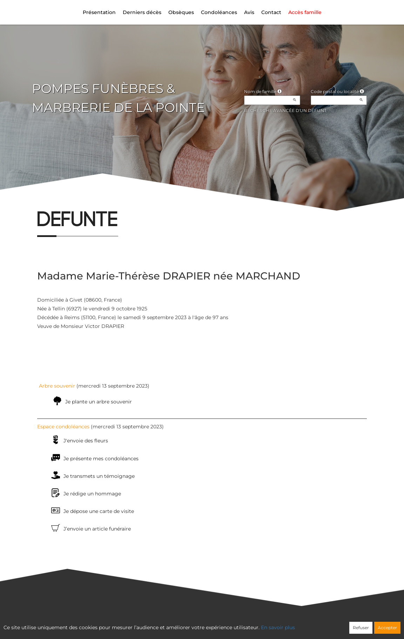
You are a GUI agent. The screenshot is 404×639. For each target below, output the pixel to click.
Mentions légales (265, 623)
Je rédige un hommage (92, 493)
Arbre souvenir (57, 386)
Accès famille (305, 12)
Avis (249, 12)
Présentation (99, 12)
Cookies (230, 623)
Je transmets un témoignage (99, 476)
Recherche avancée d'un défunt (285, 110)
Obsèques (181, 12)
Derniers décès (142, 12)
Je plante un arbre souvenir (98, 401)
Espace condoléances (63, 426)
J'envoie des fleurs (85, 440)
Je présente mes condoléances (101, 458)
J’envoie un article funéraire (97, 529)
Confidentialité (198, 623)
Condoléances (219, 12)
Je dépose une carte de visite (98, 511)
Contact (271, 12)
